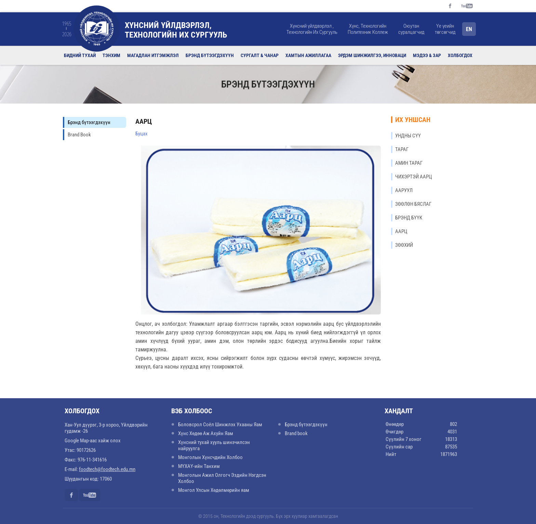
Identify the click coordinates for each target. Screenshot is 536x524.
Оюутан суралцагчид (411, 29)
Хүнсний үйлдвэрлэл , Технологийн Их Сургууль (311, 29)
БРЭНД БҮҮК (408, 218)
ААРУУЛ (404, 190)
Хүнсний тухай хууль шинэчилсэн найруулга (214, 445)
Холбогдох (460, 55)
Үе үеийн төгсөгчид (445, 29)
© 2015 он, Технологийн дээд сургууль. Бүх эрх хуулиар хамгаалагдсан (268, 516)
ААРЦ (401, 231)
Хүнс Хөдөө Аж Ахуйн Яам (205, 433)
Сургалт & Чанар (260, 55)
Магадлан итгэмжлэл (153, 55)
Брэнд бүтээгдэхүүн (210, 55)
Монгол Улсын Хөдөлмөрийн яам (213, 490)
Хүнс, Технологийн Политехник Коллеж (368, 29)
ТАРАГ (401, 149)
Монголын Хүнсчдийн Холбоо (210, 457)
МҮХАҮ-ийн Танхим (199, 466)
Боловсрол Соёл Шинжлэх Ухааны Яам (220, 424)
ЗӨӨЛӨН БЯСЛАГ (413, 204)
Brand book (296, 433)
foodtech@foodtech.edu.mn (107, 469)
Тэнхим (111, 55)
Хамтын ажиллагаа (308, 55)
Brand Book (79, 135)
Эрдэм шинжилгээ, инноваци (372, 55)
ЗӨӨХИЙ (404, 245)
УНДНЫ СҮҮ (408, 136)
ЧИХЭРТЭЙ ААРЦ (413, 177)
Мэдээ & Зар (427, 55)
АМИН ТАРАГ (409, 163)
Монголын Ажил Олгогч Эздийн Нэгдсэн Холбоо (222, 478)
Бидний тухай (80, 55)
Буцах (141, 134)
